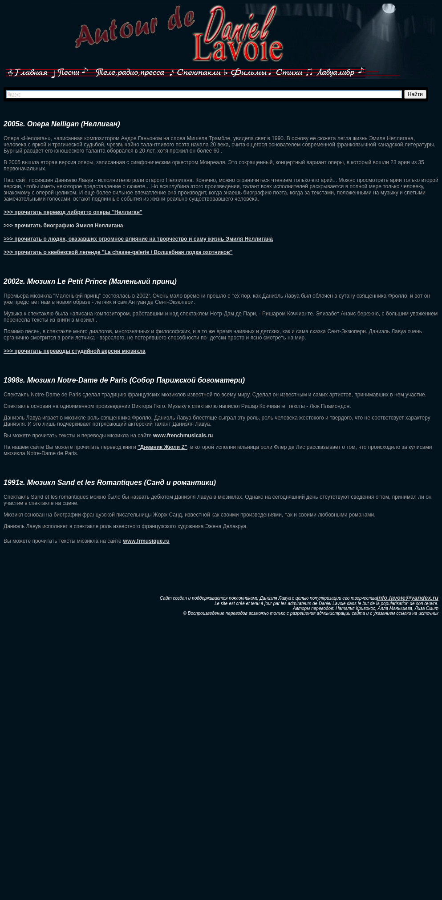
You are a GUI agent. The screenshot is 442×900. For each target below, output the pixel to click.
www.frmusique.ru (146, 541)
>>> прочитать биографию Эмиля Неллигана (63, 225)
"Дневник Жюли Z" (162, 447)
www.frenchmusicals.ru (183, 435)
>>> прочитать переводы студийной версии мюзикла (75, 351)
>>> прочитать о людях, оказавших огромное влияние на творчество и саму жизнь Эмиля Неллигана (138, 239)
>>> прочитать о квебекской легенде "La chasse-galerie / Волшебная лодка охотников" (118, 252)
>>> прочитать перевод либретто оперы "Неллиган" (73, 212)
